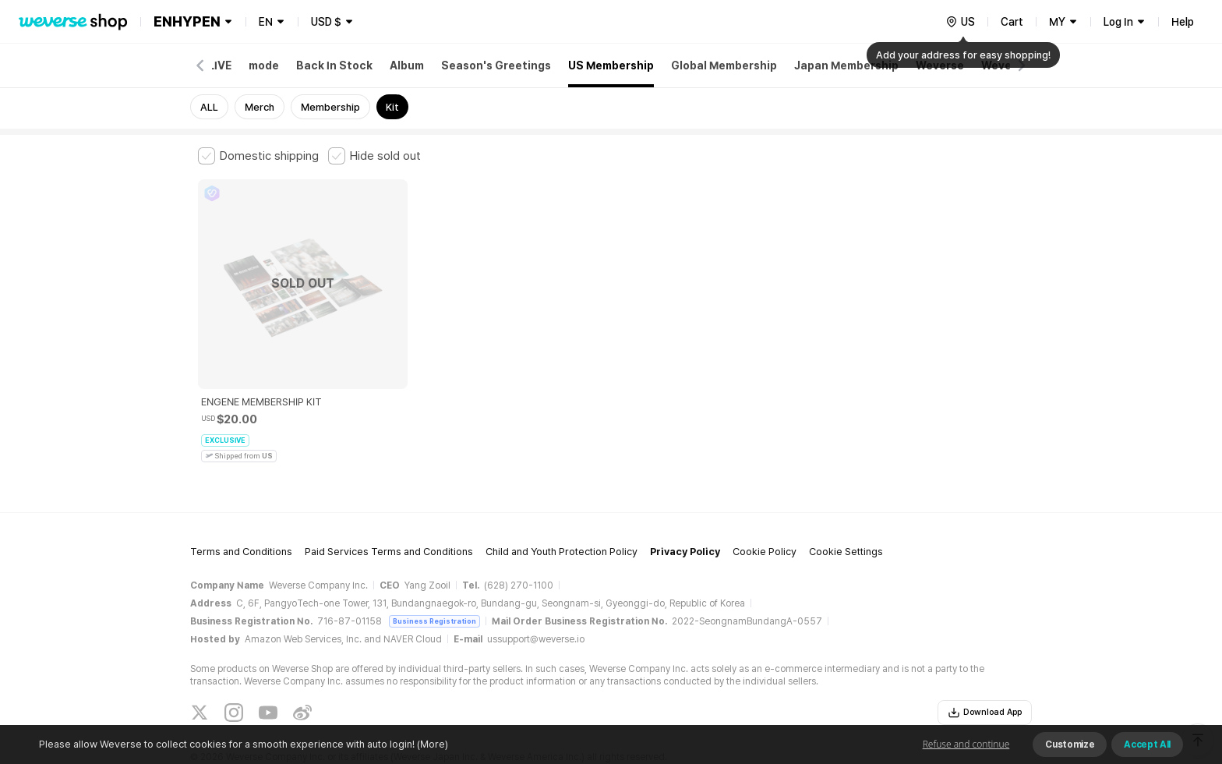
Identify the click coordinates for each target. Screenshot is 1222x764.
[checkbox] (258, 155)
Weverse (940, 65)
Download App (985, 663)
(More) (431, 744)
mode (264, 65)
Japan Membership (846, 65)
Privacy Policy (685, 503)
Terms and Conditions (241, 503)
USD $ (326, 22)
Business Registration (434, 572)
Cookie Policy (764, 503)
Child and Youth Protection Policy (561, 503)
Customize (1069, 744)
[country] (960, 22)
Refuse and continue (966, 744)
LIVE (219, 65)
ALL (209, 107)
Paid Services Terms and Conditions (389, 503)
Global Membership (724, 65)
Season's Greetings (496, 65)
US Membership (611, 65)
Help (1182, 22)
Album (407, 65)
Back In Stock (334, 65)
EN (266, 22)
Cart (1012, 22)
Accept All (1147, 744)
